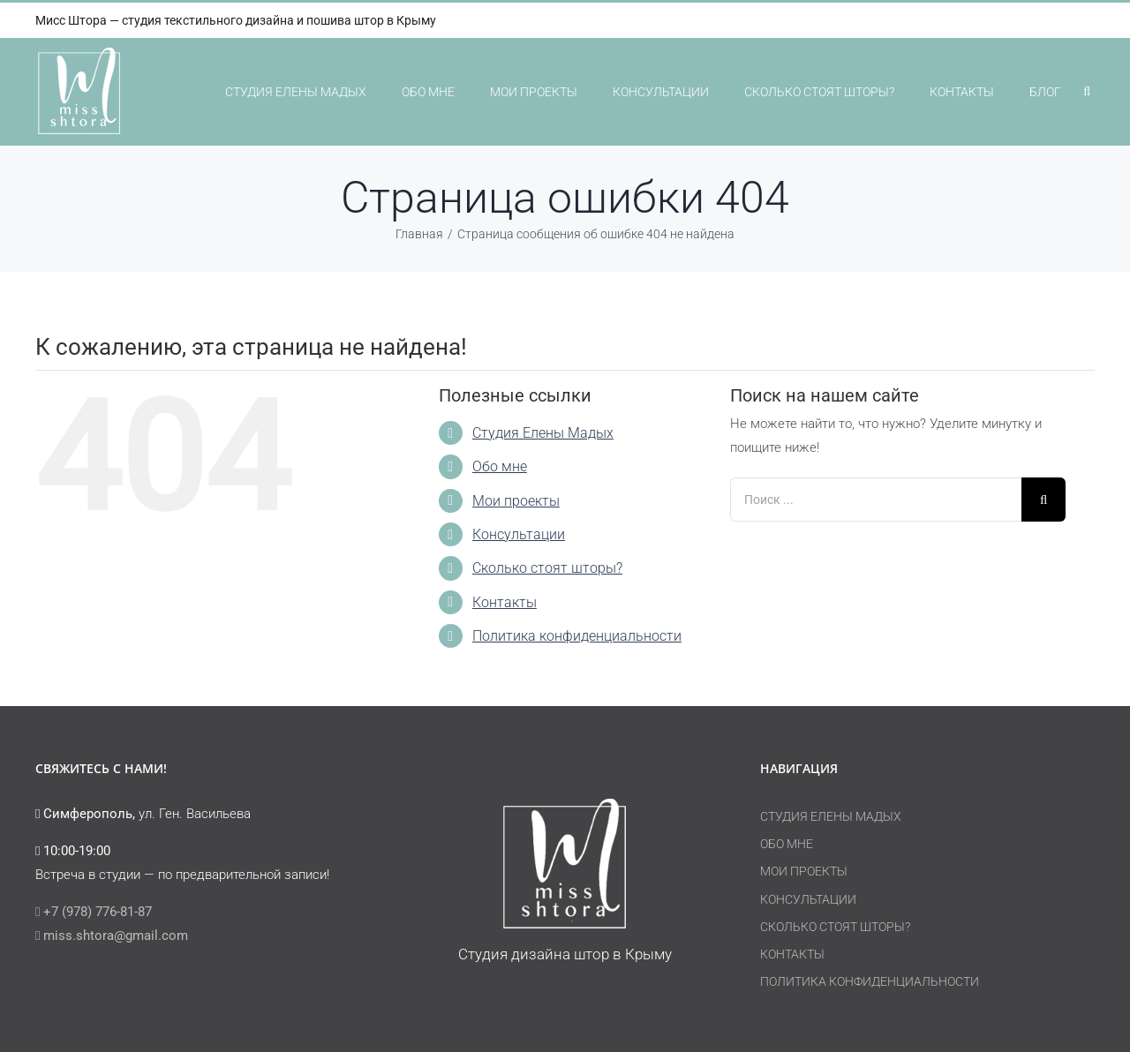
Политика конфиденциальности (577, 635)
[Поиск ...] (875, 499)
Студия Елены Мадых (543, 433)
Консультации (518, 534)
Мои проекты (516, 500)
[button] (1087, 92)
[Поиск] (1043, 499)
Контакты (504, 602)
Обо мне (499, 466)
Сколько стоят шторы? (547, 568)
